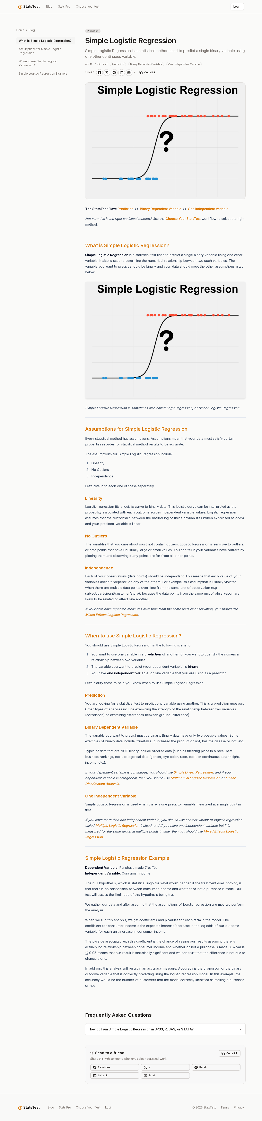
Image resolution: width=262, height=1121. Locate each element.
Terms (225, 1107)
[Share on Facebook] (99, 72)
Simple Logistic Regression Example (43, 73)
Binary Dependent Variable (160, 209)
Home (20, 30)
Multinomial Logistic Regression (195, 778)
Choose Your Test (88, 1107)
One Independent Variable (208, 209)
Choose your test (87, 6)
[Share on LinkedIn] (121, 72)
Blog (49, 6)
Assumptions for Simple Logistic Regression (40, 51)
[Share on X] (107, 72)
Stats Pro (64, 6)
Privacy (239, 1107)
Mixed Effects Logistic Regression (111, 615)
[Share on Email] (129, 72)
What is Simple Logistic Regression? (45, 40)
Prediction (125, 209)
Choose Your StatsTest (183, 219)
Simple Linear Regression (193, 772)
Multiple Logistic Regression (117, 825)
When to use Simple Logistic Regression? (38, 63)
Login (237, 6)
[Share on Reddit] (114, 72)
